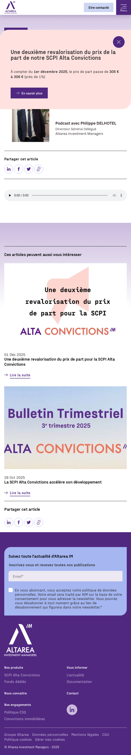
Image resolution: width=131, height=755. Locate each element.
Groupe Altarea (16, 734)
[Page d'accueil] (10, 7)
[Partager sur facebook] (18, 169)
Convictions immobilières (24, 718)
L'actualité (75, 675)
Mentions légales (85, 734)
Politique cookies (18, 739)
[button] (38, 169)
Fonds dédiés (15, 681)
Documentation (79, 681)
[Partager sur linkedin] (8, 169)
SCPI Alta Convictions (22, 675)
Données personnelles (50, 734)
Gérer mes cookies (50, 739)
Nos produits (13, 667)
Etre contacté (99, 7)
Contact (73, 693)
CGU (105, 734)
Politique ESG (15, 712)
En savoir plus (31, 93)
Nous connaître (15, 693)
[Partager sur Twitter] (28, 169)
